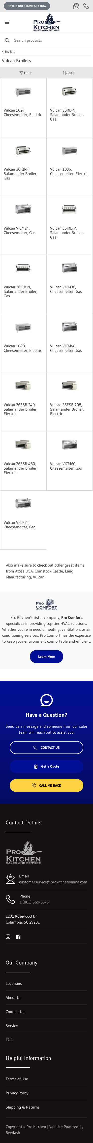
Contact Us (46, 747)
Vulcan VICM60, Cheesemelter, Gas (66, 465)
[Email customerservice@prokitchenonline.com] (76, 6)
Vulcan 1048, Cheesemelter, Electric (23, 348)
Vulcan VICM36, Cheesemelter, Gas (66, 289)
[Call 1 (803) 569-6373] (86, 6)
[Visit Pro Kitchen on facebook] (18, 936)
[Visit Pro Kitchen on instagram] (8, 936)
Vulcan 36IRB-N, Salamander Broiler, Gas (20, 291)
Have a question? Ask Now (27, 6)
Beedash (13, 1132)
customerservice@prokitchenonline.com (53, 881)
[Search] (46, 40)
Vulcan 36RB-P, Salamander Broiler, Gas (20, 173)
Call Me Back (46, 785)
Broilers (10, 51)
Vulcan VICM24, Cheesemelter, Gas (19, 230)
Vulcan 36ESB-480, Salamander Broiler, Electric (20, 468)
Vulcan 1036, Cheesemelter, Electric (69, 171)
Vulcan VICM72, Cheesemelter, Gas (19, 524)
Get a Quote (46, 766)
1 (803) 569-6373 (34, 902)
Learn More (46, 656)
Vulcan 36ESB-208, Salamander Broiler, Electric (67, 409)
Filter (25, 72)
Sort (68, 72)
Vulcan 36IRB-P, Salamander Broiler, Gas (67, 232)
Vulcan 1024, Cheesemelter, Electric (23, 112)
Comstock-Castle (49, 571)
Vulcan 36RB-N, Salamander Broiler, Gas (67, 114)
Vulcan (38, 576)
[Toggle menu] (7, 22)
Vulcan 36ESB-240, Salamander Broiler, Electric (20, 409)
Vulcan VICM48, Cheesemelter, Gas (66, 348)
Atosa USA (24, 571)
